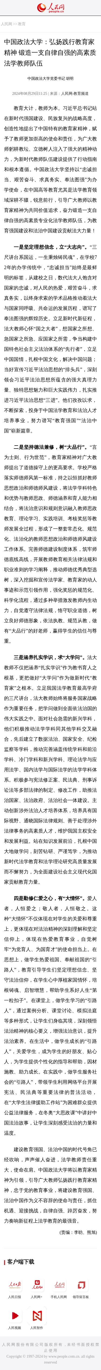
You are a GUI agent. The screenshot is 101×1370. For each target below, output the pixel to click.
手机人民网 (59, 1287)
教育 (22, 24)
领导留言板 (81, 1287)
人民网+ (37, 1287)
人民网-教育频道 (75, 94)
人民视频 (15, 1318)
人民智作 (37, 1318)
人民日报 (15, 1287)
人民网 (6, 24)
